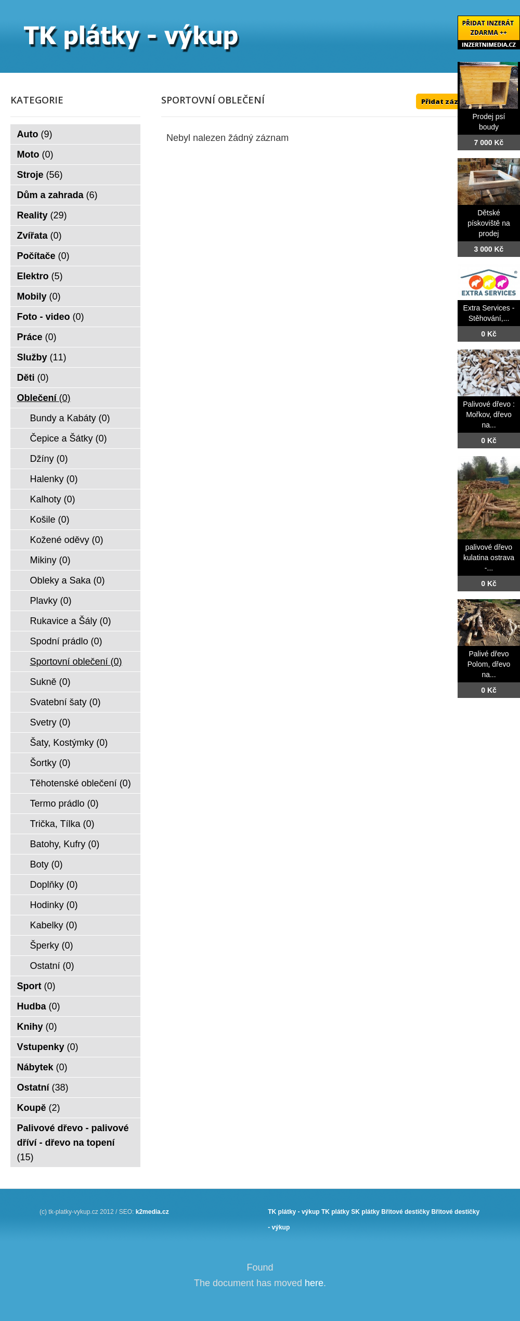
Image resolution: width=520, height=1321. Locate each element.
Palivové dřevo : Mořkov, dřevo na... (489, 414)
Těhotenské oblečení (80, 783)
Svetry (50, 722)
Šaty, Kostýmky (69, 742)
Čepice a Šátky (68, 438)
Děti (33, 377)
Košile (50, 519)
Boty (46, 864)
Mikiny (50, 560)
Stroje (40, 175)
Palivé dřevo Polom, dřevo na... (488, 664)
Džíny (49, 459)
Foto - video (50, 317)
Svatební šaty (65, 702)
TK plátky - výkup (293, 1211)
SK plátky (365, 1211)
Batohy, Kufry (65, 844)
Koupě (38, 1108)
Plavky (51, 600)
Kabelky (53, 925)
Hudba (38, 1006)
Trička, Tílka (62, 824)
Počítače (43, 256)
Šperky (51, 945)
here (314, 1283)
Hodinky (54, 905)
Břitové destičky (405, 1211)
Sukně (50, 682)
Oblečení (44, 398)
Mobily (39, 296)
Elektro (40, 276)
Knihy (37, 1026)
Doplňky (54, 884)
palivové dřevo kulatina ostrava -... (488, 557)
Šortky (50, 763)
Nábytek (42, 1067)
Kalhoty (52, 499)
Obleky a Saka (67, 580)
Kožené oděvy (66, 540)
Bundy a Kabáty (70, 418)
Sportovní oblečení (76, 661)
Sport (36, 986)
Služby (42, 357)
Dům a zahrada (57, 195)
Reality (42, 215)
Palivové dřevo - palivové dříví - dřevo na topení (73, 1142)
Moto (35, 154)
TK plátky (335, 1211)
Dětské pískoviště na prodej (488, 223)
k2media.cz (152, 1211)
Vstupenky (48, 1047)
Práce (37, 337)
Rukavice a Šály (70, 621)
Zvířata (39, 235)
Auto (35, 134)
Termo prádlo (64, 803)
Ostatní (52, 966)
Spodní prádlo (66, 641)
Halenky (54, 479)
